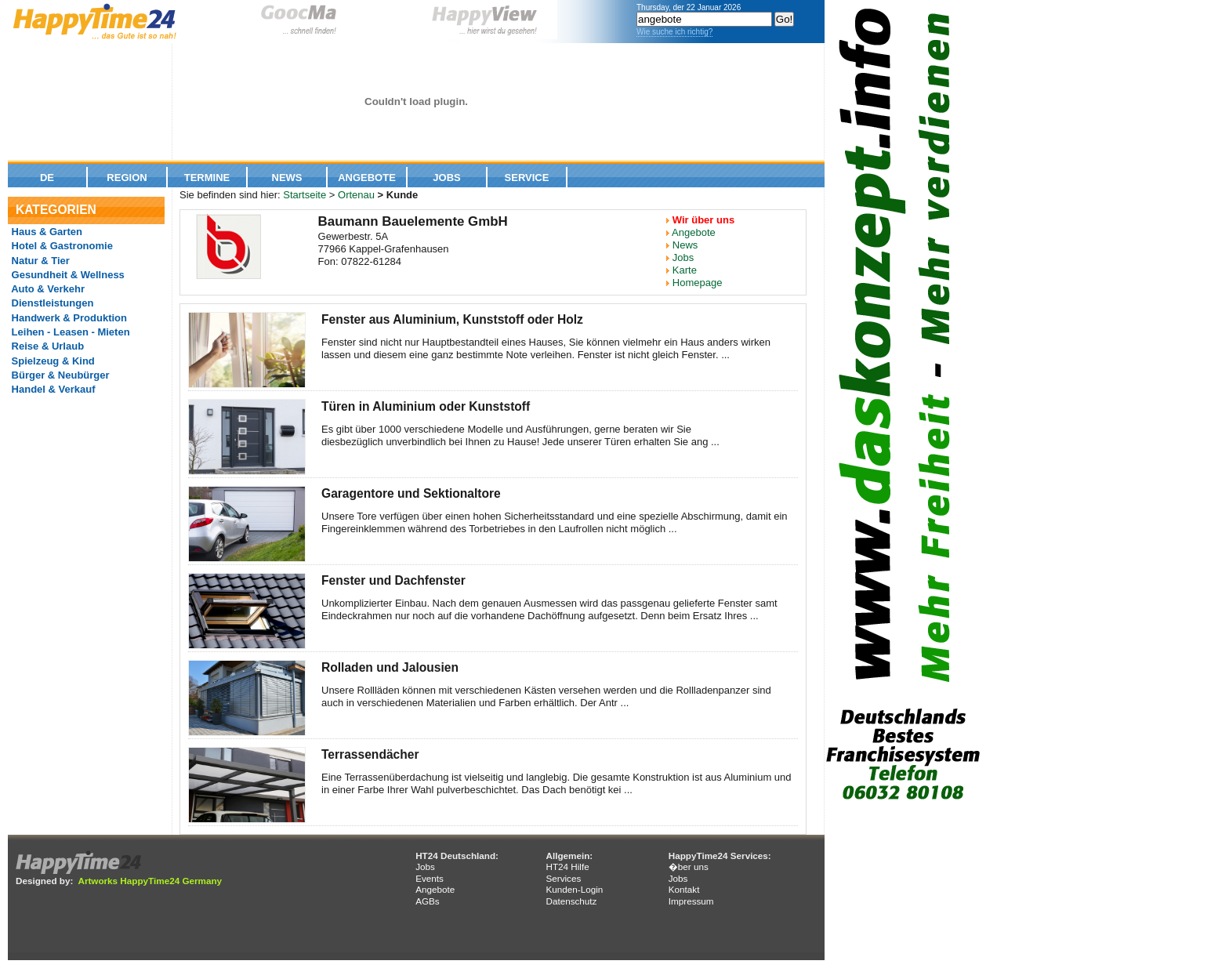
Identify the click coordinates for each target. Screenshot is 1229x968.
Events (429, 878)
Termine (207, 177)
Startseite (304, 195)
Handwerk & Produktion (68, 318)
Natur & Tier (39, 260)
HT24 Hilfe (567, 866)
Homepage (698, 282)
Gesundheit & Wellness (67, 275)
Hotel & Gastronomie (61, 246)
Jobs (446, 177)
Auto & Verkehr (47, 289)
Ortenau (356, 195)
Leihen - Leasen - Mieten (69, 332)
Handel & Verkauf (52, 389)
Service (527, 177)
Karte (685, 270)
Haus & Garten (45, 231)
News (287, 177)
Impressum (691, 901)
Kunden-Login (574, 889)
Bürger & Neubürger (59, 375)
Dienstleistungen (51, 303)
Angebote (367, 177)
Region (127, 177)
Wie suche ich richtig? (674, 31)
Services (563, 878)
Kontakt (684, 889)
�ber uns (689, 866)
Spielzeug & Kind (52, 361)
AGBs (427, 901)
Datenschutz (571, 901)
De (47, 177)
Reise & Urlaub (46, 346)
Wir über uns (703, 220)
